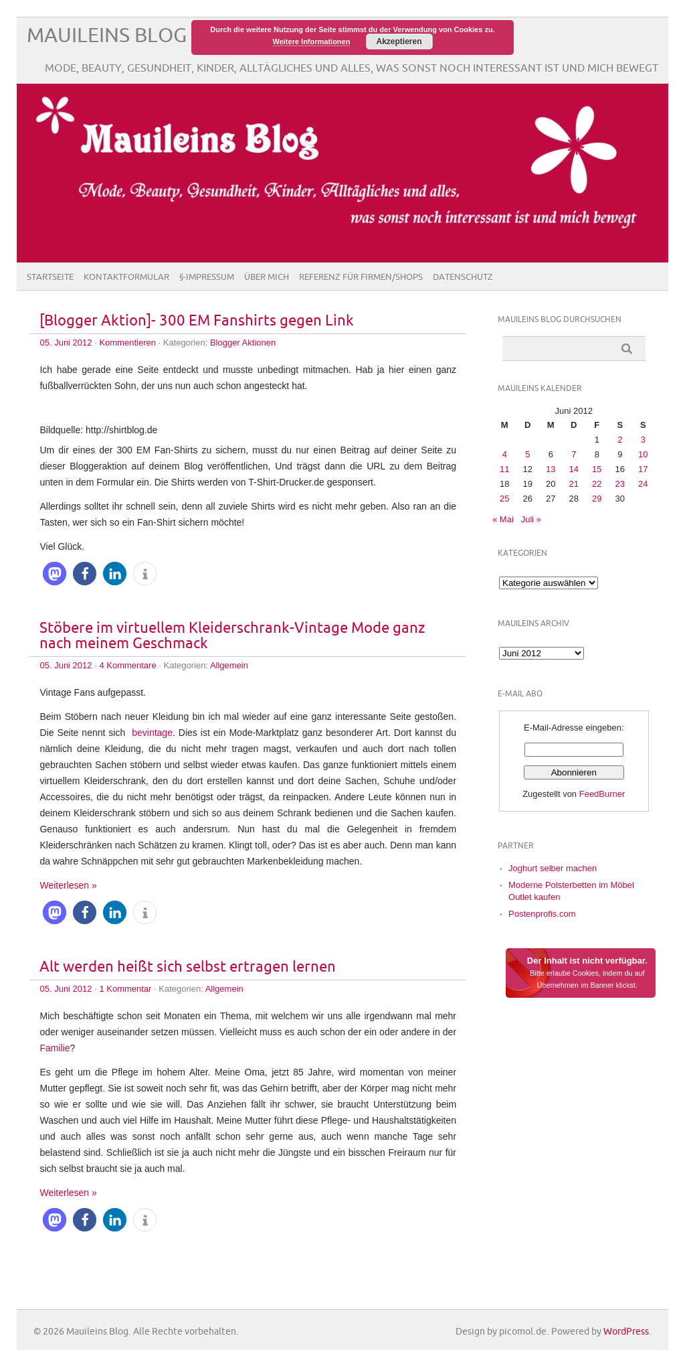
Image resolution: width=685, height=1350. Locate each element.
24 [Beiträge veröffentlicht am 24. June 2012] (643, 484)
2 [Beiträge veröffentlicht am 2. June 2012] (619, 440)
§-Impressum (206, 277)
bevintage (152, 732)
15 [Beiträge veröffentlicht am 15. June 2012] (596, 469)
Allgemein (229, 665)
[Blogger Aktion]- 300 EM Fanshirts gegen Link (196, 321)
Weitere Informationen (312, 42)
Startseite (50, 277)
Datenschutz (463, 277)
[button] (54, 573)
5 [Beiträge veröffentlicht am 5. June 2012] (527, 454)
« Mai (503, 519)
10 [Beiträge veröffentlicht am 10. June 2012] (643, 454)
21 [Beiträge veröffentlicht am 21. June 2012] (574, 484)
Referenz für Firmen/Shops (361, 277)
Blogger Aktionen (243, 343)
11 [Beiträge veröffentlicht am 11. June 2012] (504, 469)
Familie (54, 1048)
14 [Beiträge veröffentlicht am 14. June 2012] (574, 469)
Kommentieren (127, 343)
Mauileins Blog (107, 35)
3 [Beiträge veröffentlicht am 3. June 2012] (643, 440)
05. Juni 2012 (65, 343)
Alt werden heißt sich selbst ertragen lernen (187, 967)
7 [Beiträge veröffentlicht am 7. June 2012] (573, 454)
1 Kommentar (125, 989)
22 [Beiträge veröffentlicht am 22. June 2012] (596, 484)
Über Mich (266, 277)
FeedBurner (602, 794)
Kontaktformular (126, 277)
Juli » (531, 519)
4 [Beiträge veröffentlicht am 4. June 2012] (504, 454)
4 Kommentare (127, 665)
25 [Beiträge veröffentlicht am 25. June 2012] (504, 499)
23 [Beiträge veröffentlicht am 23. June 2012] (620, 484)
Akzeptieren (398, 41)
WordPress (626, 1332)
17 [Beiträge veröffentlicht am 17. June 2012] (643, 469)
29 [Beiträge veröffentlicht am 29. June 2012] (596, 499)
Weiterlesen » (67, 885)
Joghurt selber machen (552, 868)
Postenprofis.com (541, 914)
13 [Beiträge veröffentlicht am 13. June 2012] (550, 469)
